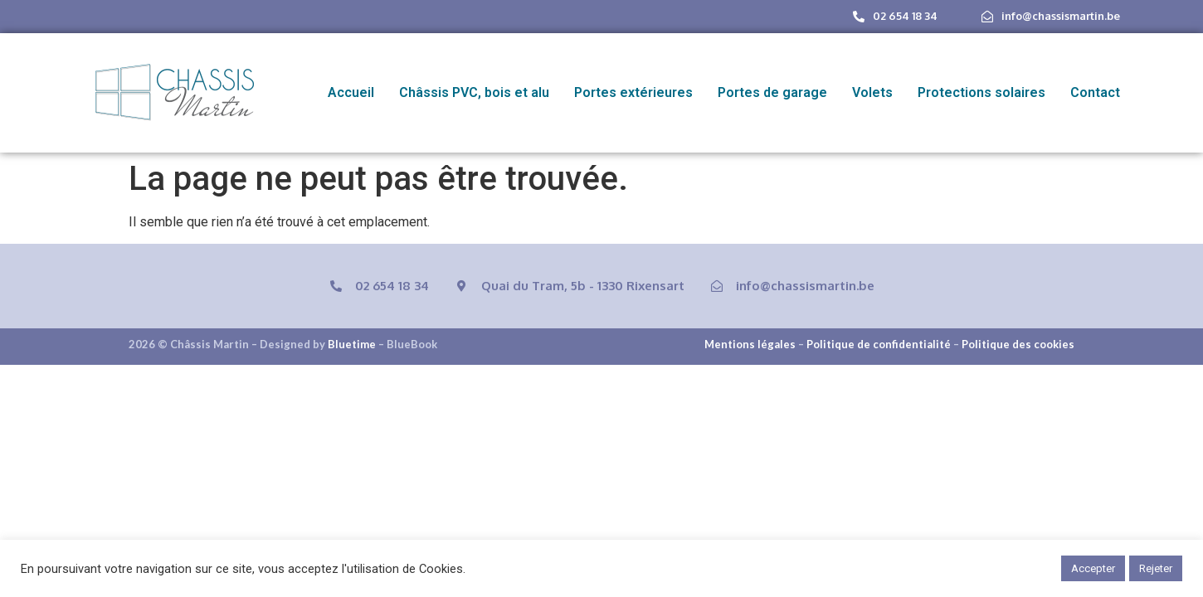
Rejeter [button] (1155, 568)
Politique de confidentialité (878, 344)
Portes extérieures (633, 92)
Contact (1095, 92)
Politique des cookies (1018, 344)
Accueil (351, 92)
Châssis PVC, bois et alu (474, 92)
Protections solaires (981, 92)
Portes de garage (772, 92)
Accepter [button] (1093, 568)
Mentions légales (750, 344)
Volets (872, 92)
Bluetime (352, 344)
